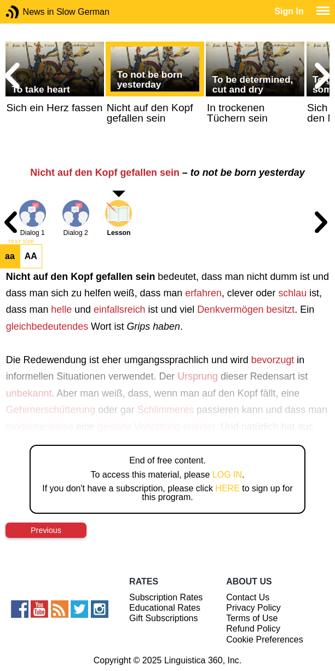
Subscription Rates (166, 597)
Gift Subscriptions (163, 618)
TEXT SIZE (21, 241)
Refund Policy (253, 628)
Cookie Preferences (264, 639)
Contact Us (247, 597)
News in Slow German (28, 11)
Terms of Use (252, 618)
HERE (227, 488)
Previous (46, 530)
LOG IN (227, 474)
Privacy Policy (253, 607)
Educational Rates (164, 607)
